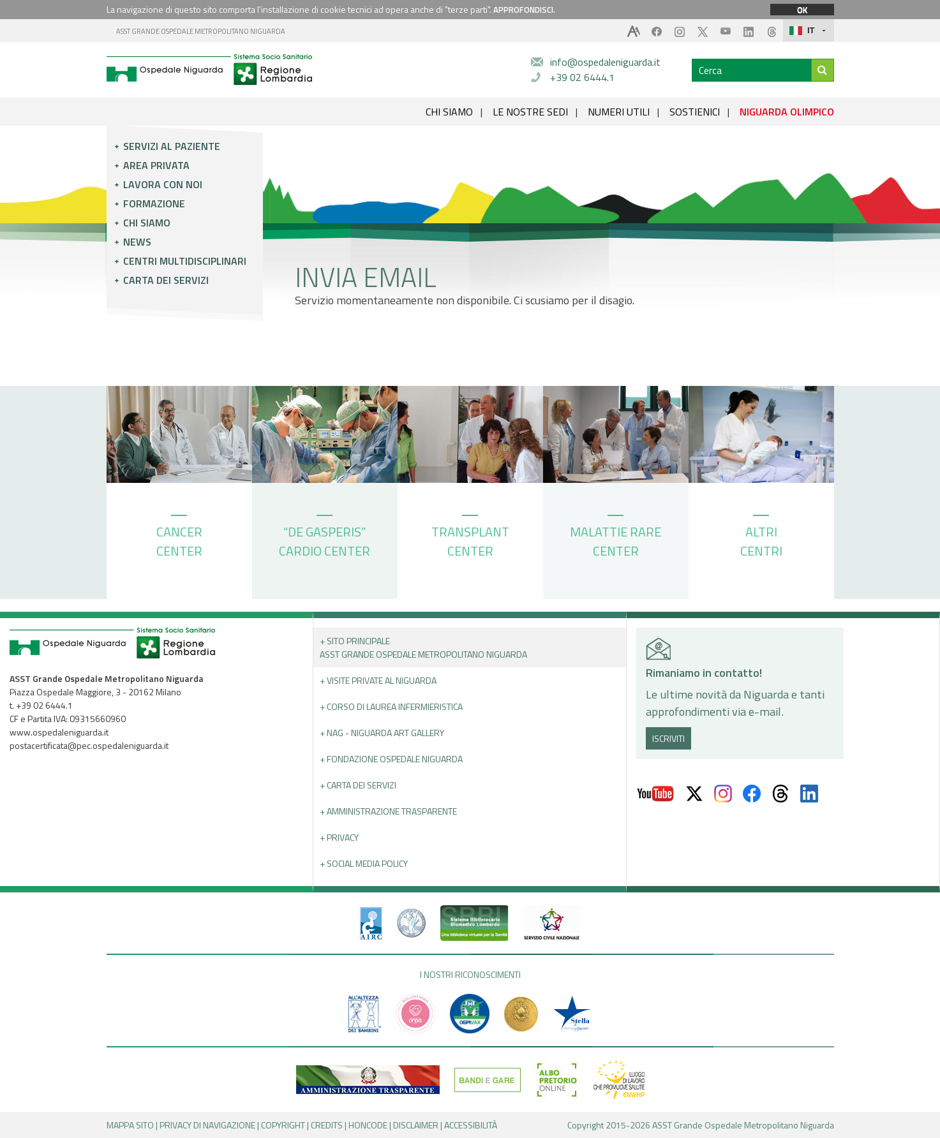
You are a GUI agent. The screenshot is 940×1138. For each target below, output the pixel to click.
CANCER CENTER (179, 538)
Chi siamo (146, 222)
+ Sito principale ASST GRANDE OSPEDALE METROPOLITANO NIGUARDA (423, 647)
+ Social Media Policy (364, 863)
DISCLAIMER (415, 1125)
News (137, 241)
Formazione (154, 203)
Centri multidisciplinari (184, 261)
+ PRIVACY (339, 837)
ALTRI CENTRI (761, 538)
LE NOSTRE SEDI (530, 111)
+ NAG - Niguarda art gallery (382, 732)
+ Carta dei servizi (358, 785)
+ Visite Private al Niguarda (378, 680)
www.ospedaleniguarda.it (59, 732)
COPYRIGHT (283, 1125)
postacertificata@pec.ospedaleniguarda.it (89, 745)
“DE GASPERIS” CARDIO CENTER (324, 538)
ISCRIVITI (668, 738)
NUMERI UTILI (619, 111)
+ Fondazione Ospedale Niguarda (391, 758)
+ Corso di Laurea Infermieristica (391, 706)
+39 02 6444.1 (582, 77)
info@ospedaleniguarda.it (605, 62)
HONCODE (367, 1125)
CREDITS (327, 1125)
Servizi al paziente (171, 146)
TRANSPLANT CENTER (470, 538)
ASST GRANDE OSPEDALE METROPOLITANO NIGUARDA (200, 31)
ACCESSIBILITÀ (470, 1125)
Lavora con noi (162, 184)
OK (802, 9)
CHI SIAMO (449, 111)
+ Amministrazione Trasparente (388, 811)
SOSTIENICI (694, 111)
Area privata (156, 165)
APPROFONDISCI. (524, 9)
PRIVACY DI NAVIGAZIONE (207, 1125)
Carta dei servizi (166, 280)
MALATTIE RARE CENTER (615, 538)
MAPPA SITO (130, 1125)
